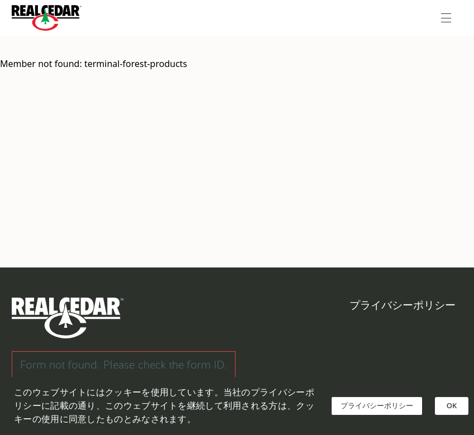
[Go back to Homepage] (49, 17)
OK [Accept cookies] (452, 405)
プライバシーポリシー (402, 305)
